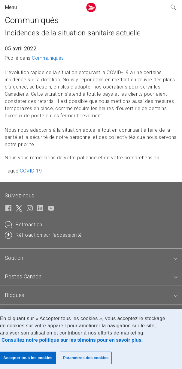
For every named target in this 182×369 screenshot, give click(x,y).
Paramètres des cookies (86, 358)
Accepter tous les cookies (28, 358)
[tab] (91, 258)
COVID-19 (31, 171)
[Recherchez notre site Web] (173, 7)
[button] (42, 7)
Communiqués (48, 58)
